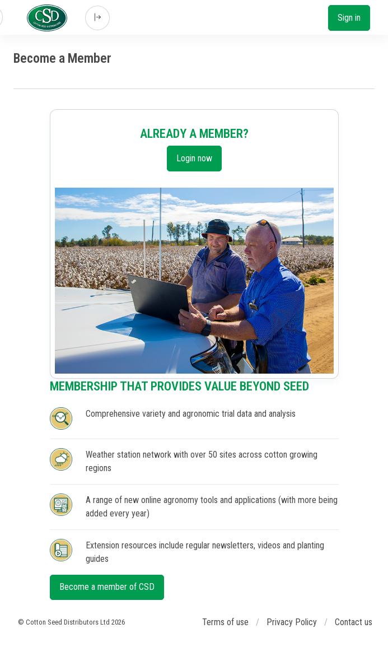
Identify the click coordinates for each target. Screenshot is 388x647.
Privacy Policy (292, 622)
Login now (194, 158)
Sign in (349, 17)
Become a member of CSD (107, 586)
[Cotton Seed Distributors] (47, 17)
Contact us (353, 622)
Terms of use (225, 622)
